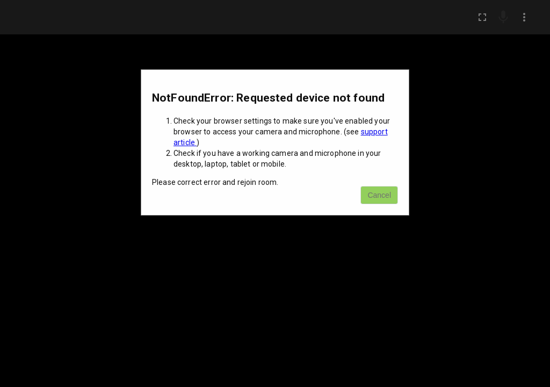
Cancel (379, 195)
